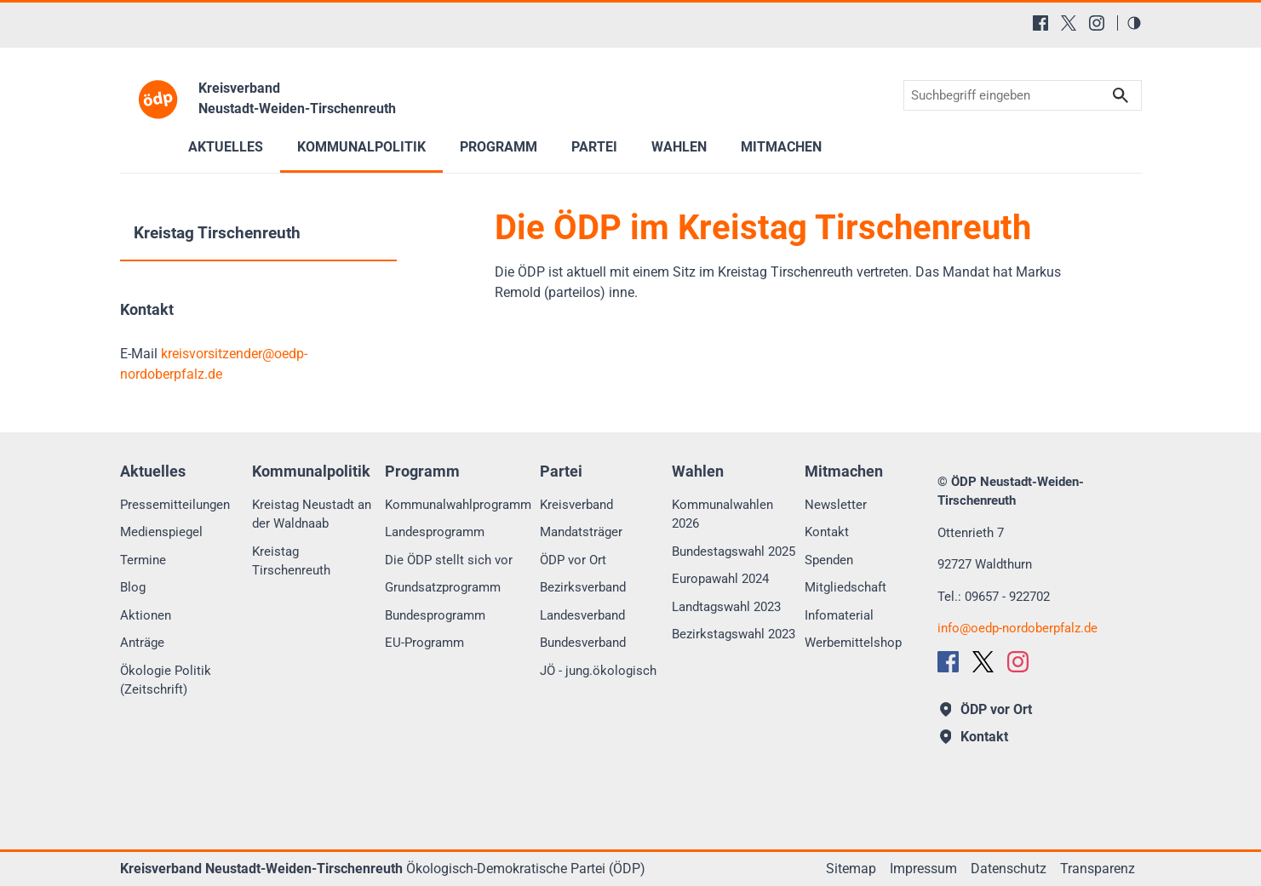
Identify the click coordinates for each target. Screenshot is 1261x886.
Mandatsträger (581, 532)
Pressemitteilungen (175, 504)
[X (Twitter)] (1068, 23)
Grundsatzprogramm (443, 587)
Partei (594, 147)
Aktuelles (225, 147)
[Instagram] (1096, 23)
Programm (498, 147)
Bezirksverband (583, 587)
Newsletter (836, 504)
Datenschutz (1008, 868)
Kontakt (827, 532)
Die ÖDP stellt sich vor (449, 560)
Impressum (923, 868)
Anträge (142, 642)
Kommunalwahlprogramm (458, 504)
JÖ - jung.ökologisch (598, 670)
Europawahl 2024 (720, 578)
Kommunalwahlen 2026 (722, 514)
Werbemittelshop (853, 642)
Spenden (829, 560)
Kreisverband (576, 504)
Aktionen (145, 615)
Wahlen (679, 147)
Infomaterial (839, 615)
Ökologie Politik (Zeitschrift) (165, 680)
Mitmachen (781, 147)
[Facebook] (1040, 23)
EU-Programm (424, 642)
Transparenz (1097, 868)
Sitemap (851, 868)
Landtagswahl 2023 (726, 606)
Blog (133, 587)
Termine (143, 560)
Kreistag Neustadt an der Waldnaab (311, 514)
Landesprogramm (434, 532)
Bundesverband (583, 642)
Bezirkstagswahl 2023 (733, 634)
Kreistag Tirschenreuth (217, 233)
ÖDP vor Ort (573, 560)
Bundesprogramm (435, 615)
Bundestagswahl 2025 (733, 551)
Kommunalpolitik (361, 147)
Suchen (1120, 95)
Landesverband (582, 615)
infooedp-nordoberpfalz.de (1017, 628)
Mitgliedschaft (845, 587)
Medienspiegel (161, 532)
